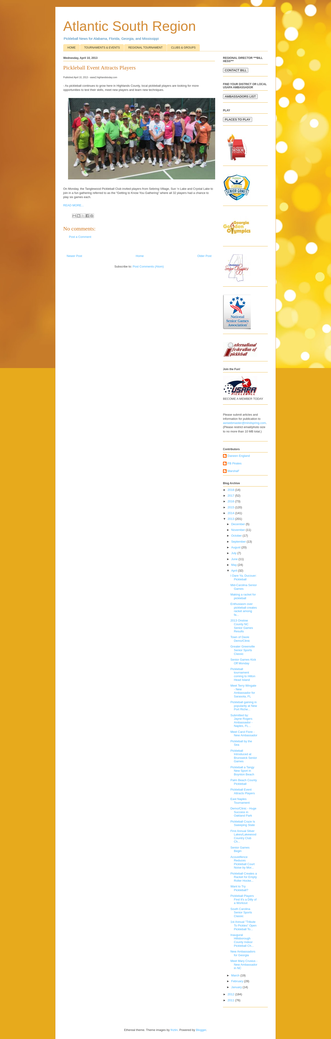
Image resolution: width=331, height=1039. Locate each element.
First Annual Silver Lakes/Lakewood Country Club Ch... (243, 836)
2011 (231, 1000)
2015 (231, 507)
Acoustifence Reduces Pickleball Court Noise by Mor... (242, 862)
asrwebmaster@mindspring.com (244, 423)
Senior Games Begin (239, 849)
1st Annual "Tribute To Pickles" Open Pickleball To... (243, 925)
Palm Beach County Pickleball (243, 782)
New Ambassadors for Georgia (242, 953)
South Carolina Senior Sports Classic (241, 912)
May (234, 565)
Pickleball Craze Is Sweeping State (242, 823)
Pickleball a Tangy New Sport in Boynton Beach (242, 771)
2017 (231, 495)
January (237, 987)
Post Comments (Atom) (148, 266)
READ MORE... (73, 205)
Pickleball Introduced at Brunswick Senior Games (243, 756)
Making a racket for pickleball (243, 596)
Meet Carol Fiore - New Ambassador (243, 733)
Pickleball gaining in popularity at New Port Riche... (243, 705)
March (235, 975)
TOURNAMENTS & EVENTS (102, 47)
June (235, 559)
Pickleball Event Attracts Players (242, 791)
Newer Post (74, 256)
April (234, 570)
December (238, 524)
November (238, 530)
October (237, 535)
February (237, 981)
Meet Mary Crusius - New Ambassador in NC (243, 964)
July (234, 553)
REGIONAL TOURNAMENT (145, 47)
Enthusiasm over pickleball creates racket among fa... (243, 609)
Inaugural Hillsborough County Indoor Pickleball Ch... (242, 940)
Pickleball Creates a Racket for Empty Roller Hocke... (243, 877)
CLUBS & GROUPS (183, 47)
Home (140, 256)
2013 (231, 519)
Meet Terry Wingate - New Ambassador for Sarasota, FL (243, 691)
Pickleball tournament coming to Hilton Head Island (242, 674)
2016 (231, 501)
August (236, 547)
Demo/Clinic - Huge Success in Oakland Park (243, 812)
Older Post (204, 256)
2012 (231, 994)
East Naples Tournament (240, 800)
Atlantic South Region (129, 26)
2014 (231, 513)
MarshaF (233, 471)
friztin (174, 1030)
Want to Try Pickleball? (239, 888)
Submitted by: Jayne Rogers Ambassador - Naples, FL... (241, 721)
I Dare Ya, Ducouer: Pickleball (243, 577)
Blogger (201, 1030)
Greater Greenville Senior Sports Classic (242, 650)
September (239, 541)
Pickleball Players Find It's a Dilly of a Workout (243, 899)
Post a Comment (80, 237)
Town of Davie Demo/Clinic (240, 638)
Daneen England (239, 456)
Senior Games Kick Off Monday (243, 661)
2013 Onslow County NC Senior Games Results (241, 626)
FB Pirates (235, 463)
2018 (231, 490)
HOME (71, 47)
